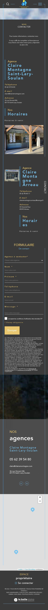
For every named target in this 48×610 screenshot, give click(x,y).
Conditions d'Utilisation (24, 374)
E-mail (9, 301)
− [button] (40, 501)
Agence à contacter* (16, 261)
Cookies (37, 594)
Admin (11, 594)
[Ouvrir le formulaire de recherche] (7, 4)
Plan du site (23, 592)
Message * (11, 311)
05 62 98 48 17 (24, 198)
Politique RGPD (27, 594)
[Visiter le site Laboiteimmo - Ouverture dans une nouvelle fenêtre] (24, 602)
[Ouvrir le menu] (40, 4)
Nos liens (17, 594)
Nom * (9, 271)
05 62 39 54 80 (10, 91)
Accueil (7, 10)
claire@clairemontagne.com (14, 98)
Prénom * (11, 281)
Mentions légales (35, 592)
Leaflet (20, 569)
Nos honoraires (12, 592)
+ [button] (40, 497)
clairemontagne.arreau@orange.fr (31, 205)
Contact (45, 187)
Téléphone (11, 291)
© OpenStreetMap (29, 569)
